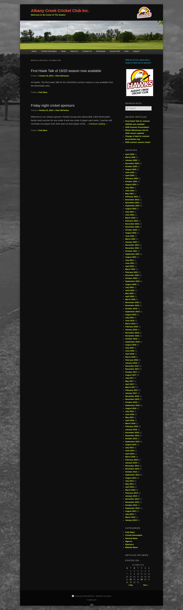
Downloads (100, 51)
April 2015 (129, 454)
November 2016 (132, 399)
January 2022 (131, 242)
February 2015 (131, 460)
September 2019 (132, 312)
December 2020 (132, 275)
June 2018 (129, 351)
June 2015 (129, 451)
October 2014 (131, 472)
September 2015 (132, 441)
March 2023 (130, 218)
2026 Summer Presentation (137, 127)
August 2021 (130, 257)
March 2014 (130, 490)
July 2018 (129, 348)
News (63, 51)
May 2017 (129, 381)
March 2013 (130, 517)
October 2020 (131, 278)
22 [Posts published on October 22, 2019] (131, 580)
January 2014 (131, 496)
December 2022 (132, 224)
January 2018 (131, 363)
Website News (131, 547)
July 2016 (129, 411)
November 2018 (132, 336)
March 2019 (130, 324)
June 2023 (129, 215)
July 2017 (129, 378)
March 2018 (130, 357)
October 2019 (131, 309)
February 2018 (131, 360)
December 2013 (132, 499)
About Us (74, 51)
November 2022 (132, 227)
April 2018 (129, 354)
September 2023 (132, 206)
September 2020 (132, 281)
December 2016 (132, 396)
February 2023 (131, 221)
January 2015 (131, 463)
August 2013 (130, 511)
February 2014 (131, 493)
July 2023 (129, 212)
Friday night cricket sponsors (52, 105)
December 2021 (132, 245)
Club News (42, 92)
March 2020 (130, 299)
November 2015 (132, 435)
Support (136, 51)
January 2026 (131, 160)
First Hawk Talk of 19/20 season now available (66, 71)
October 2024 (131, 181)
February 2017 (131, 390)
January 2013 (131, 520)
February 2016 (131, 426)
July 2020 (129, 287)
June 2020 (129, 290)
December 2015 (132, 432)
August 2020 (130, 284)
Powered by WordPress (84, 596)
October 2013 (131, 505)
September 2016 (132, 405)
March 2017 (130, 387)
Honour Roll (115, 51)
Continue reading (98, 124)
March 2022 (130, 239)
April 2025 (129, 175)
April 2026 (129, 154)
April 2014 (129, 487)
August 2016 (130, 408)
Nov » (145, 585)
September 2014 (132, 475)
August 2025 (130, 169)
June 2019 (129, 321)
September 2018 (132, 342)
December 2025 (132, 163)
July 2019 (129, 318)
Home (34, 51)
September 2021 (132, 254)
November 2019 (132, 305)
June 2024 (129, 191)
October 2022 (131, 230)
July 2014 (129, 481)
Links (126, 51)
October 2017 (131, 372)
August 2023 (130, 209)
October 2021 (131, 251)
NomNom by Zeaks (103, 596)
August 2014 (130, 478)
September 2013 (132, 508)
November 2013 (132, 502)
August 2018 (130, 345)
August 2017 (130, 375)
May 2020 (129, 293)
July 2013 (129, 514)
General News (131, 538)
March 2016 (130, 423)
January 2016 (131, 429)
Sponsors (129, 544)
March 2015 (130, 457)
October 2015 (131, 438)
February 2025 (131, 178)
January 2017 (131, 393)
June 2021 (129, 263)
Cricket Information (49, 51)
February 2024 (131, 197)
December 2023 (132, 200)
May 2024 (129, 194)
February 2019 (131, 327)
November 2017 (132, 369)
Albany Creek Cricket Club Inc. (60, 10)
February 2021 (131, 272)
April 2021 (129, 266)
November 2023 (132, 203)
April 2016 (129, 420)
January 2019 (131, 330)
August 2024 (130, 184)
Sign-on (128, 541)
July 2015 (129, 448)
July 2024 (129, 188)
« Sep (130, 585)
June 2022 (129, 236)
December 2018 (132, 333)
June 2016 (129, 414)
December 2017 (132, 366)
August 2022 (130, 233)
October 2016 (131, 402)
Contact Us (87, 51)
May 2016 (129, 417)
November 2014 (132, 469)
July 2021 (129, 260)
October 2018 (131, 339)
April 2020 (129, 296)
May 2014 (129, 484)
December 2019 (132, 302)
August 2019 (130, 315)
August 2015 (130, 445)
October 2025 (131, 166)
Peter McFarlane (62, 76)
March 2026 (130, 157)
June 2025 (129, 172)
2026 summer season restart (137, 142)
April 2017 (129, 384)
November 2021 (132, 248)
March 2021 (130, 269)
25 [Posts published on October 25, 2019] (142, 580)
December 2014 (132, 466)
